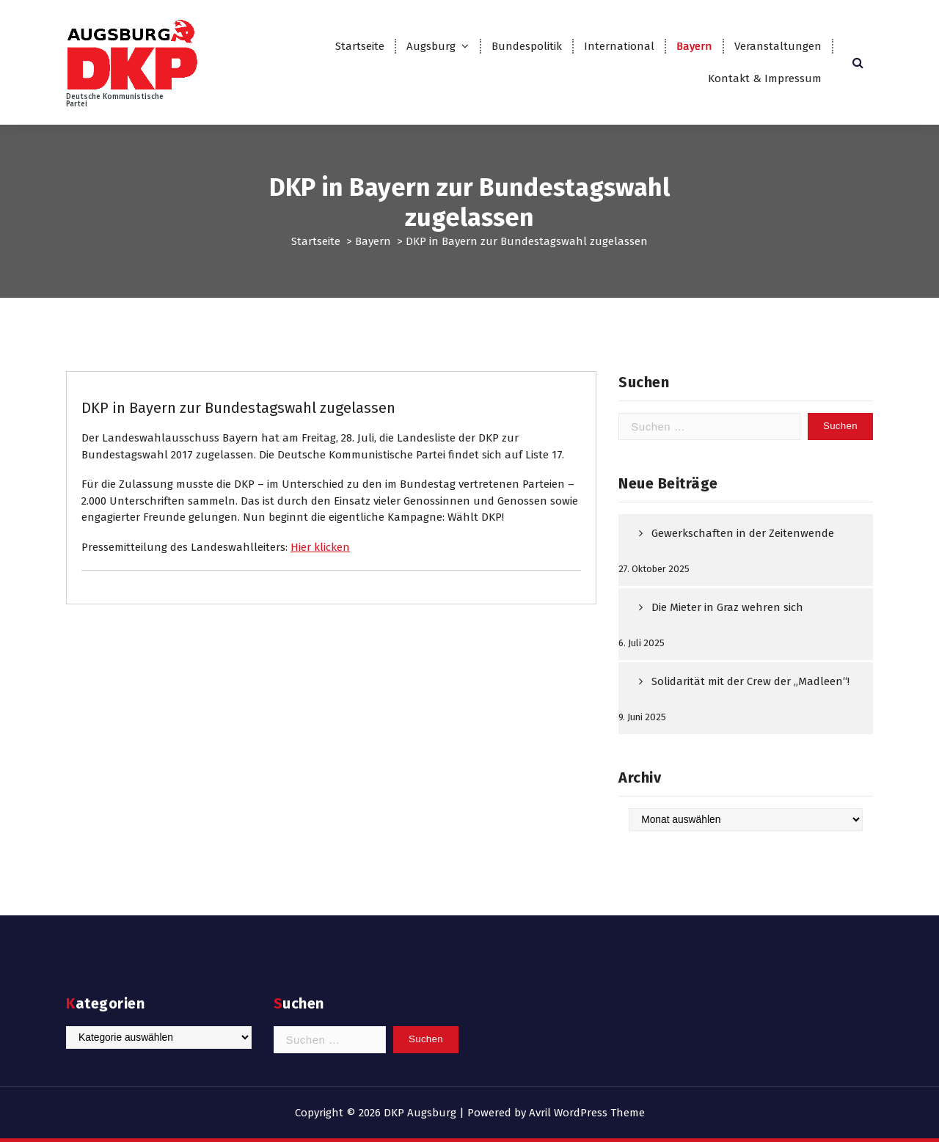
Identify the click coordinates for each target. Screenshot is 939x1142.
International (619, 46)
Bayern (694, 46)
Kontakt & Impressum (765, 78)
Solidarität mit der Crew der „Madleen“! (750, 681)
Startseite (359, 46)
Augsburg (431, 46)
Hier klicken (320, 547)
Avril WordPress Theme (587, 1112)
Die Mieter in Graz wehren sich (727, 607)
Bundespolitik (527, 46)
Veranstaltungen (778, 46)
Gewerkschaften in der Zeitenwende (742, 533)
